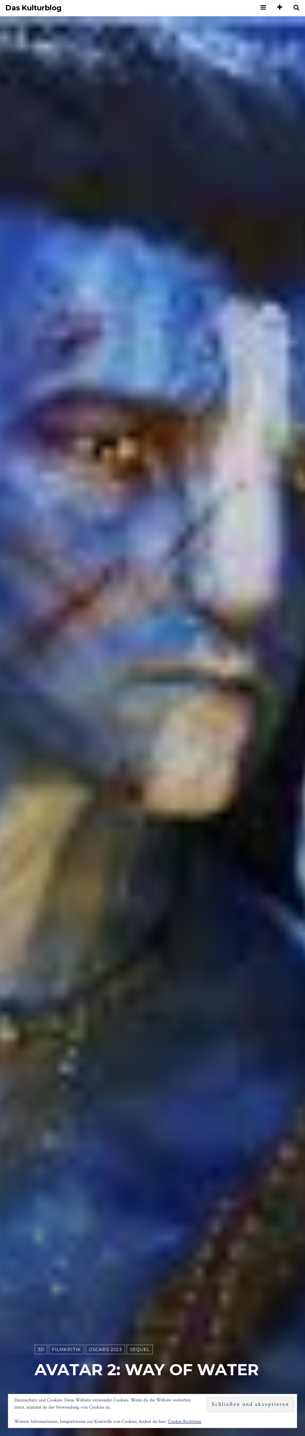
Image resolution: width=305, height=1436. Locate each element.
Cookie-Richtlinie (184, 1421)
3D (41, 1349)
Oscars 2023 (105, 1349)
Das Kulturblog (34, 8)
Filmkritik (66, 1349)
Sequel (140, 1349)
